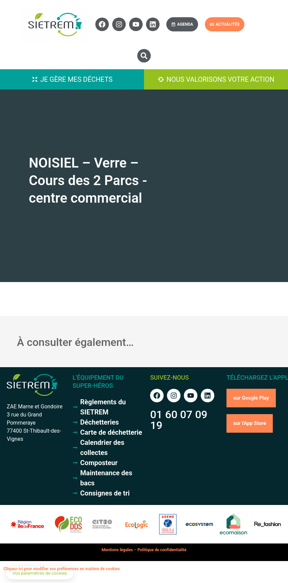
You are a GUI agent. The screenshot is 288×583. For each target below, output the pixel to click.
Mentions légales (117, 550)
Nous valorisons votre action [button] (220, 79)
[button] (144, 55)
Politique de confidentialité (162, 550)
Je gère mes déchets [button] (76, 79)
